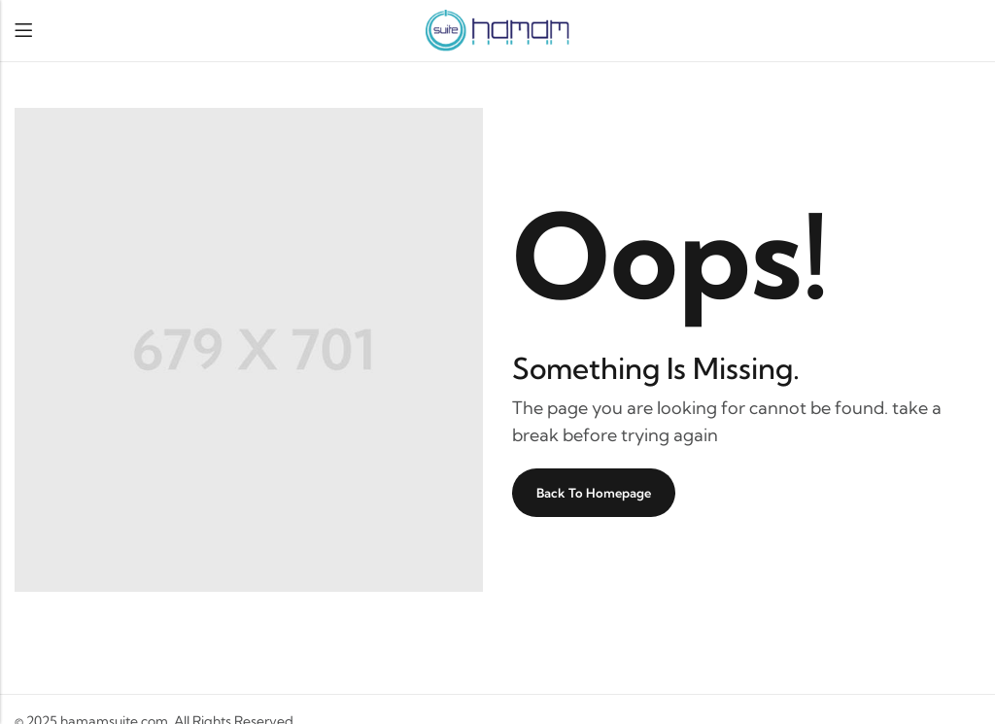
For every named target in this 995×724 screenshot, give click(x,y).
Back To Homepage (593, 492)
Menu (23, 31)
